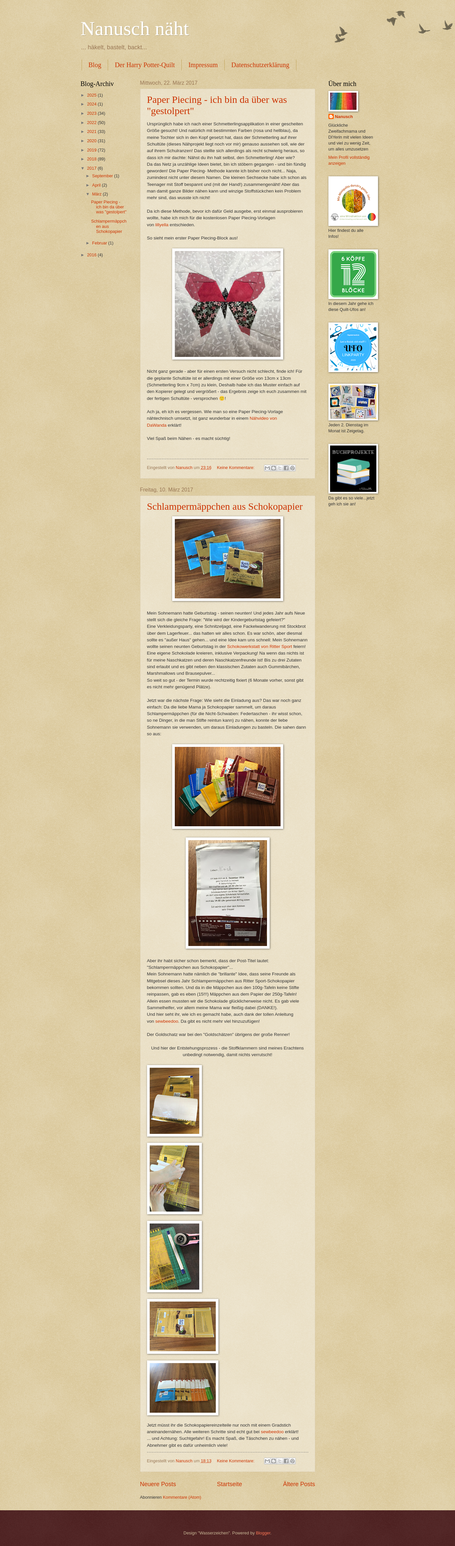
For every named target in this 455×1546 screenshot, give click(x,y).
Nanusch (344, 116)
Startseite (229, 1484)
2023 (92, 113)
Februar (100, 242)
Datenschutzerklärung (260, 64)
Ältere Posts (299, 1484)
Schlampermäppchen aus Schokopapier (225, 506)
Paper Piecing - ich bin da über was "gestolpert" (109, 207)
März (97, 194)
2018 (92, 158)
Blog (95, 64)
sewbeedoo (166, 1021)
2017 (92, 168)
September (103, 175)
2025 (92, 95)
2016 (92, 254)
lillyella (162, 224)
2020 (92, 140)
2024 (92, 104)
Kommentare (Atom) (182, 1497)
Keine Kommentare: (236, 467)
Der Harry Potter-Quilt (145, 64)
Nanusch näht (135, 28)
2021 (92, 131)
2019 (92, 150)
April (97, 185)
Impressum (203, 64)
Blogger (263, 1532)
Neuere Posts (158, 1484)
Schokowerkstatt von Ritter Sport (259, 646)
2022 (92, 122)
